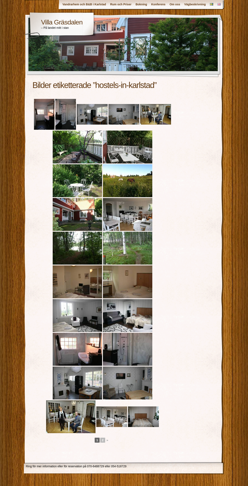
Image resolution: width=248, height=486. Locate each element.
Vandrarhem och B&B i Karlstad (84, 4)
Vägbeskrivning (195, 4)
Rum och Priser (120, 4)
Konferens (158, 4)
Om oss (175, 4)
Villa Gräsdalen (62, 22)
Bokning (141, 4)
